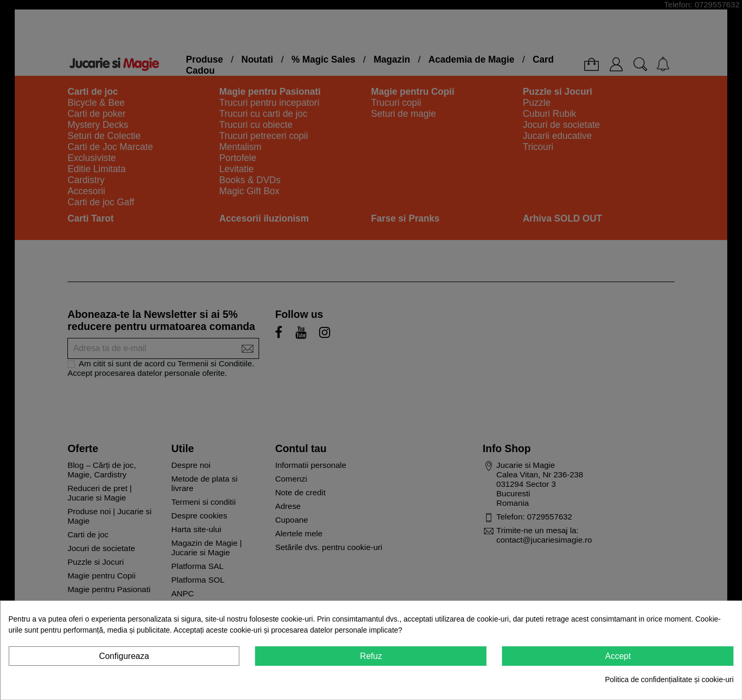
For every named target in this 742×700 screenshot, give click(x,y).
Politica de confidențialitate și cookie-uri (669, 679)
